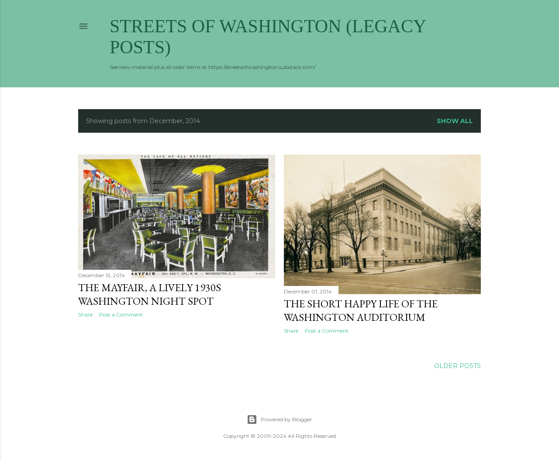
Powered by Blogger (279, 419)
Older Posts (457, 366)
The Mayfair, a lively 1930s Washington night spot (149, 294)
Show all (455, 121)
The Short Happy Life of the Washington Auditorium (361, 310)
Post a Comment (121, 314)
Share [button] (85, 314)
